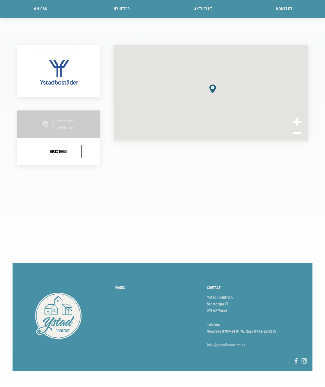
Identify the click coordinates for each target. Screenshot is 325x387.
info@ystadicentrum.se (226, 344)
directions (58, 151)
